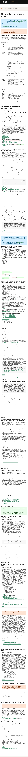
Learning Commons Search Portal (9, 25)
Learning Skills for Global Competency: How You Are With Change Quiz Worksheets (13, 601)
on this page (23, 22)
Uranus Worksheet (7, 497)
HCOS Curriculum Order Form (18, 21)
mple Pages (14, 699)
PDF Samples (4, 503)
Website (3, 269)
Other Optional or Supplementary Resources (10, 189)
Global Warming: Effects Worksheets (10, 598)
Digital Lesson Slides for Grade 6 (9, 317)
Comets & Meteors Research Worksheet (11, 499)
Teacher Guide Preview (6, 275)
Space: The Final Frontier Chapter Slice (11, 501)
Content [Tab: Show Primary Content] (21, 5)
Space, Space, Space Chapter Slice (10, 500)
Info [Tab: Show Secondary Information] (7, 5)
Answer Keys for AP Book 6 (8, 314)
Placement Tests (5, 270)
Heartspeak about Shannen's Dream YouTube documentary (12, 645)
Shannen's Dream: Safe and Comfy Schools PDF (12, 645)
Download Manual (13, 414)
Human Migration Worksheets (9, 597)
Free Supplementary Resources (8, 680)
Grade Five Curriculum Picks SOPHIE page (10, 342)
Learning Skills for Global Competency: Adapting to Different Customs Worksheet (13, 600)
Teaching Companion (6, 276)
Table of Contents (5, 144)
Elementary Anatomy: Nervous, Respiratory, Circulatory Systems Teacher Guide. (14, 370)
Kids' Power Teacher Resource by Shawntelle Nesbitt (13, 643)
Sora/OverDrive (6, 26)
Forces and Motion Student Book (9, 463)
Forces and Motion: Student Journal (10, 464)
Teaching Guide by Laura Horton (9, 642)
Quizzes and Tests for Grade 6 (9, 315)
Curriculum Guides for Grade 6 (9, 316)
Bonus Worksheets (7, 496)
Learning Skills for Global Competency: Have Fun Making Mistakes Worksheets (12, 603)
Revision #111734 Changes (16, 8)
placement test (20, 242)
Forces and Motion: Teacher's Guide (10, 462)
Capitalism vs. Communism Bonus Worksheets (12, 604)
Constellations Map (7, 498)
